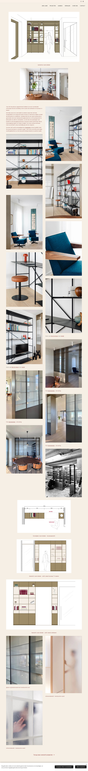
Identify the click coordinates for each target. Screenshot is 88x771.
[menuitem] (45, 6)
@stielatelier (12, 422)
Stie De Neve (15, 367)
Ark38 (23, 367)
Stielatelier (28, 127)
